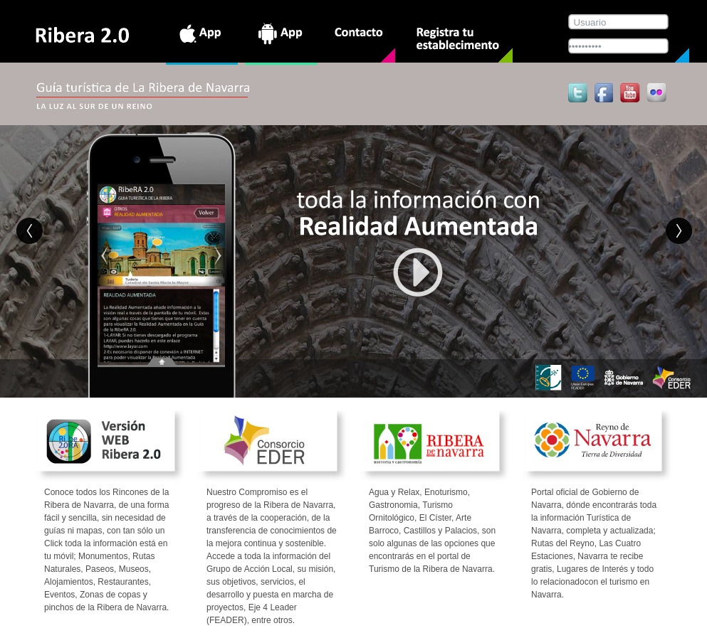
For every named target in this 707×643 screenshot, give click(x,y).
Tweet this (578, 92)
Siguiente (679, 231)
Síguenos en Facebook (602, 92)
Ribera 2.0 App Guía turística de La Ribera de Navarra (83, 35)
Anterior (29, 231)
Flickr (657, 92)
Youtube (629, 92)
